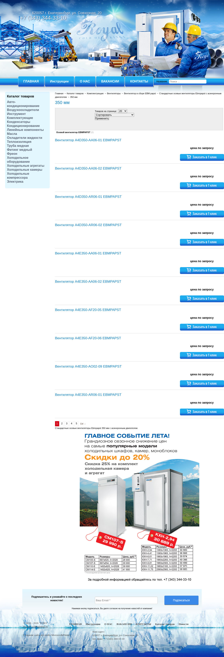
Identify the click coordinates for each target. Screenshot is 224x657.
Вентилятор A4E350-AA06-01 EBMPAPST (88, 253)
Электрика (15, 181)
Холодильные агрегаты (25, 165)
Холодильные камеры (24, 169)
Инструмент (16, 114)
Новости (183, 624)
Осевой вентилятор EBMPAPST (73, 132)
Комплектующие (20, 118)
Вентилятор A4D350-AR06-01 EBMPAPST (88, 197)
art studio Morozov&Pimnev (56, 634)
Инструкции (93, 624)
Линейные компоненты (25, 129)
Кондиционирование (23, 125)
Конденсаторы (18, 122)
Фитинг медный (19, 149)
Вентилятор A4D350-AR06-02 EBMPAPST (88, 225)
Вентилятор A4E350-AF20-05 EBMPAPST (88, 310)
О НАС (108, 624)
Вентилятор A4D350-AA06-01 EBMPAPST (88, 140)
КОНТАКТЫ (143, 624)
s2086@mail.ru (40, 626)
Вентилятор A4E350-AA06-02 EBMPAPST (88, 281)
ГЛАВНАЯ (75, 624)
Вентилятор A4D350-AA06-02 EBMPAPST (88, 168)
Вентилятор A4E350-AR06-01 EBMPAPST (88, 395)
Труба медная (18, 145)
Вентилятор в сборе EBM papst (140, 93)
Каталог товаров (20, 96)
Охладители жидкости (24, 137)
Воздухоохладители (23, 110)
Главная (59, 93)
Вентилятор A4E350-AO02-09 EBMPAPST (88, 366)
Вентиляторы (114, 93)
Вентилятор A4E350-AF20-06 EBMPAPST (88, 338)
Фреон (12, 153)
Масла (12, 133)
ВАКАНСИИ (124, 624)
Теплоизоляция (19, 141)
